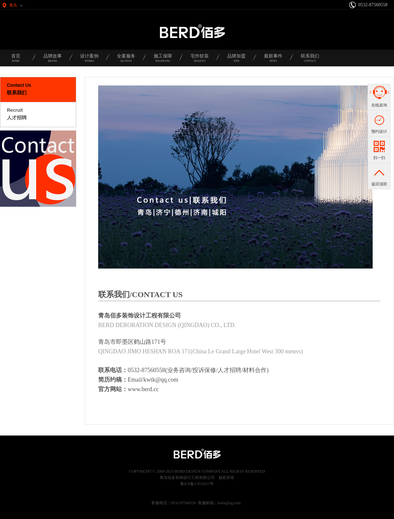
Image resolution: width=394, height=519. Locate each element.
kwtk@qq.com (229, 503)
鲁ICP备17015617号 (197, 484)
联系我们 (310, 60)
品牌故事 (52, 60)
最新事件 (273, 60)
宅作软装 (199, 60)
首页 (16, 60)
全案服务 (126, 60)
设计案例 (89, 60)
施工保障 (163, 60)
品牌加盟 (236, 60)
